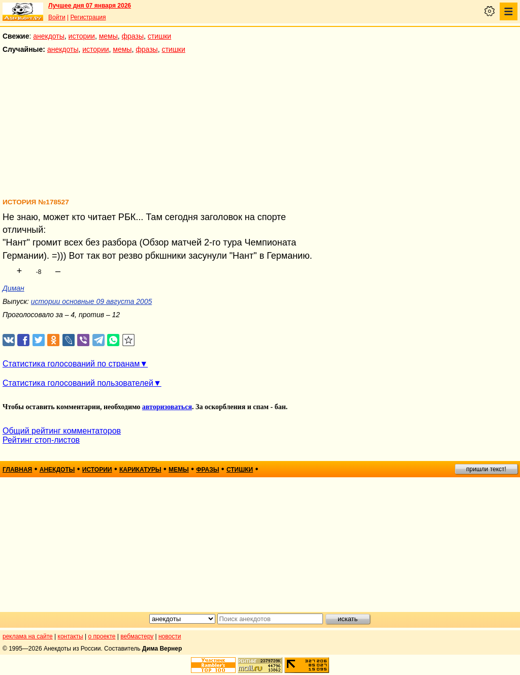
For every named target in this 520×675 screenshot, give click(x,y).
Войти (57, 17)
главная (17, 469)
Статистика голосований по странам (71, 363)
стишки (159, 36)
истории (82, 36)
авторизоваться (167, 407)
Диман (13, 288)
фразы (133, 36)
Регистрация (88, 17)
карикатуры (140, 469)
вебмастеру (136, 636)
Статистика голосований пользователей (78, 383)
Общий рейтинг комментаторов (62, 430)
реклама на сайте (28, 636)
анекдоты (48, 36)
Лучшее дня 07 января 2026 (89, 5)
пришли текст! (486, 469)
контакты (70, 636)
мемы (108, 36)
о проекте (102, 636)
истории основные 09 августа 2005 (91, 301)
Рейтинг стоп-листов (41, 440)
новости (169, 636)
